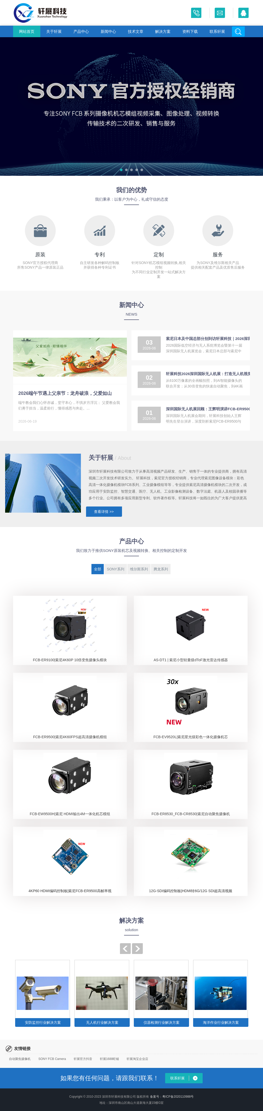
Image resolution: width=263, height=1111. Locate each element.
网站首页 (26, 31)
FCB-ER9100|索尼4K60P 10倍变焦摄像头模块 (70, 660)
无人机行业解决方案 (102, 1022)
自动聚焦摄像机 (20, 1059)
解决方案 (163, 31)
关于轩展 (54, 31)
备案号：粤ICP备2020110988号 (172, 1096)
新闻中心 (108, 31)
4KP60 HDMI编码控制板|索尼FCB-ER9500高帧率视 (70, 891)
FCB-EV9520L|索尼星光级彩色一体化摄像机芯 (190, 737)
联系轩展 (217, 31)
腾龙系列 (161, 569)
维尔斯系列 (139, 569)
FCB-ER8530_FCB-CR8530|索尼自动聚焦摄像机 (191, 814)
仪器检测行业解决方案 (162, 1022)
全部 (97, 569)
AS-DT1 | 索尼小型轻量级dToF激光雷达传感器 (191, 660)
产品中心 (81, 31)
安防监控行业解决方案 (43, 1022)
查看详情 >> (104, 512)
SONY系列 (115, 569)
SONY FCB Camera (52, 1059)
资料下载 (190, 31)
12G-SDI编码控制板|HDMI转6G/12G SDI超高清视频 (190, 891)
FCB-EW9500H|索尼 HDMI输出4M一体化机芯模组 (70, 814)
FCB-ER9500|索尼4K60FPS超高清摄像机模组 (70, 737)
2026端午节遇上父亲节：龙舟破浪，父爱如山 (65, 393)
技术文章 (135, 31)
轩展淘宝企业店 (137, 1059)
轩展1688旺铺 (109, 1059)
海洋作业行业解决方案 (221, 1022)
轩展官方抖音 (83, 1059)
